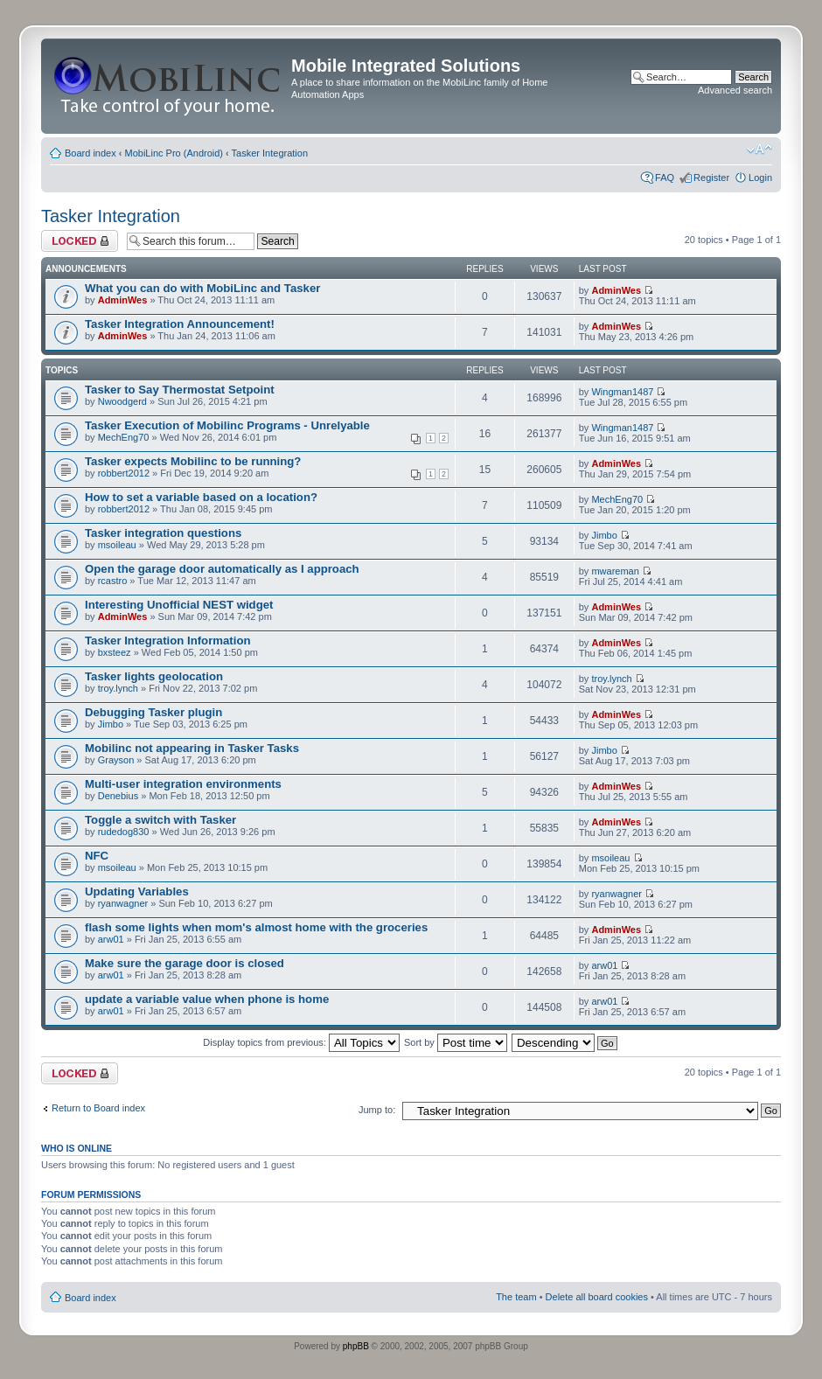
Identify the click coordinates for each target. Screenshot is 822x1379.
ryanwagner (123, 903)
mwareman (614, 571)
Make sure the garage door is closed (184, 963)
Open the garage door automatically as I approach (222, 568)
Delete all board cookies (597, 1297)
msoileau (117, 545)
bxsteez (114, 652)
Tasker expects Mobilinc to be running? (193, 461)
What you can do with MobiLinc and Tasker (202, 288)
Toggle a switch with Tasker (160, 819)
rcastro (113, 580)
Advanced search (735, 90)
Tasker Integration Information (168, 640)
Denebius (118, 795)
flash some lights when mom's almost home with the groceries (256, 927)
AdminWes (123, 300)
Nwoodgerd (122, 401)
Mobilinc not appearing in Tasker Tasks (192, 748)
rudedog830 (124, 831)
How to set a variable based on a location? (201, 497)
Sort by (455, 1042)
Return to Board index (98, 1108)
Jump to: (377, 1109)
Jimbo (603, 535)
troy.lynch (118, 688)
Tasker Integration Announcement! (180, 324)
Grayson (116, 760)
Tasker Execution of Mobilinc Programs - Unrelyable (227, 425)
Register (711, 177)
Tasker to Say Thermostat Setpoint (180, 389)
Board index (90, 153)
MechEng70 (124, 437)
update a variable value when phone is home (207, 999)
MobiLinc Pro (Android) (174, 153)
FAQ (664, 177)
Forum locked (79, 241)
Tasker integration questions (163, 533)
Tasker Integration (270, 153)
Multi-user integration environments (183, 783)
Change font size (759, 149)
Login (760, 177)
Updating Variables (137, 891)
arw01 (111, 939)
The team (516, 1297)
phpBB (356, 1346)
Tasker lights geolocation (154, 676)
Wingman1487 (622, 392)
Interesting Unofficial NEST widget (179, 604)
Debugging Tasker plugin (153, 712)
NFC (96, 855)
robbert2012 (124, 473)
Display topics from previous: (301, 1042)
